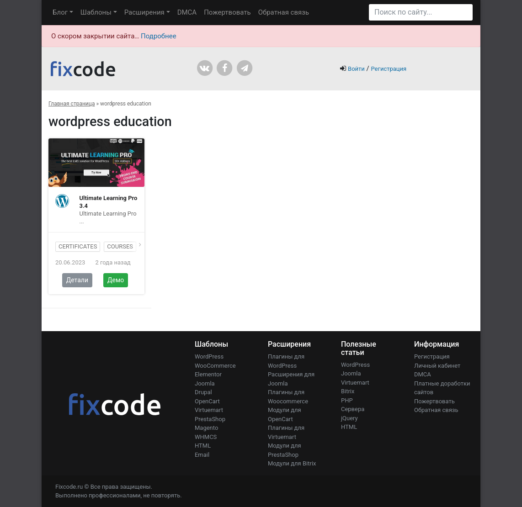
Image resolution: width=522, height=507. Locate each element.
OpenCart (207, 401)
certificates (78, 246)
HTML (203, 445)
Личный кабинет (437, 365)
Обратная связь (283, 12)
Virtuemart (209, 410)
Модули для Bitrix (292, 463)
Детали (77, 280)
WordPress (209, 356)
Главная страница (71, 103)
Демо (115, 280)
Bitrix (348, 391)
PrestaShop (210, 419)
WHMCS (206, 436)
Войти (356, 68)
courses (120, 246)
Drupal (203, 392)
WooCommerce (215, 365)
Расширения (144, 12)
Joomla (205, 383)
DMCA (187, 12)
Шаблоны (96, 12)
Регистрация (388, 68)
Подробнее (158, 36)
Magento (206, 427)
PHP (347, 400)
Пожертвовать (227, 12)
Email (202, 454)
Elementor (208, 374)
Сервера (352, 409)
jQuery (349, 418)
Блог (60, 12)
